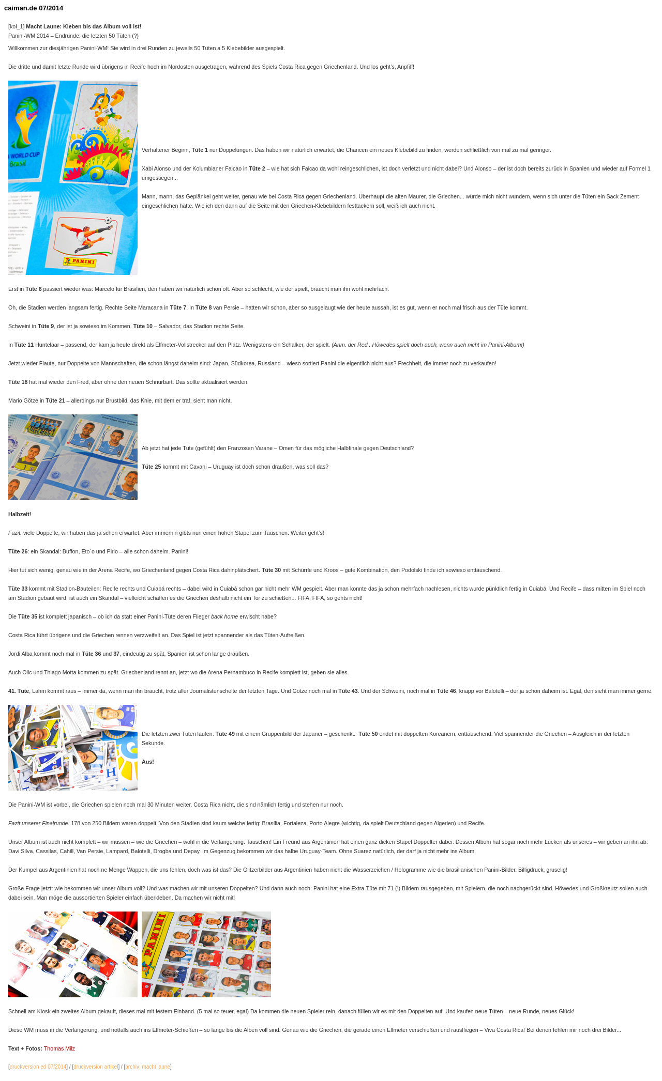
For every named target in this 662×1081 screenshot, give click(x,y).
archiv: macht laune (147, 1067)
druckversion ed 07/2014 (38, 1067)
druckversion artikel (95, 1067)
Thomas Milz (59, 1048)
